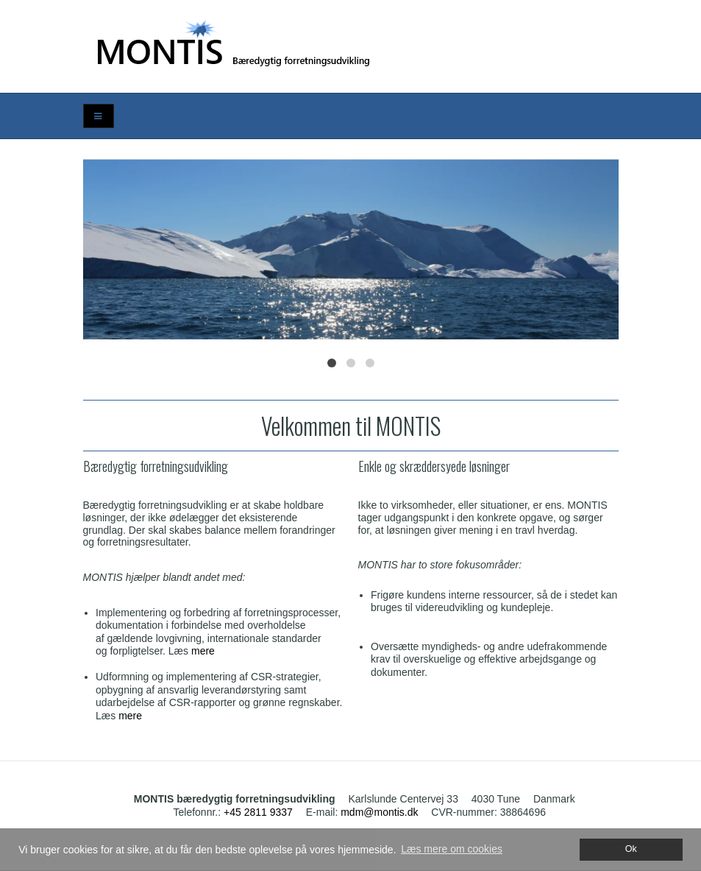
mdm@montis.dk (379, 812)
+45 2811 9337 (258, 812)
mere (203, 651)
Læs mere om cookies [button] (451, 849)
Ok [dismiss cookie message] (631, 849)
